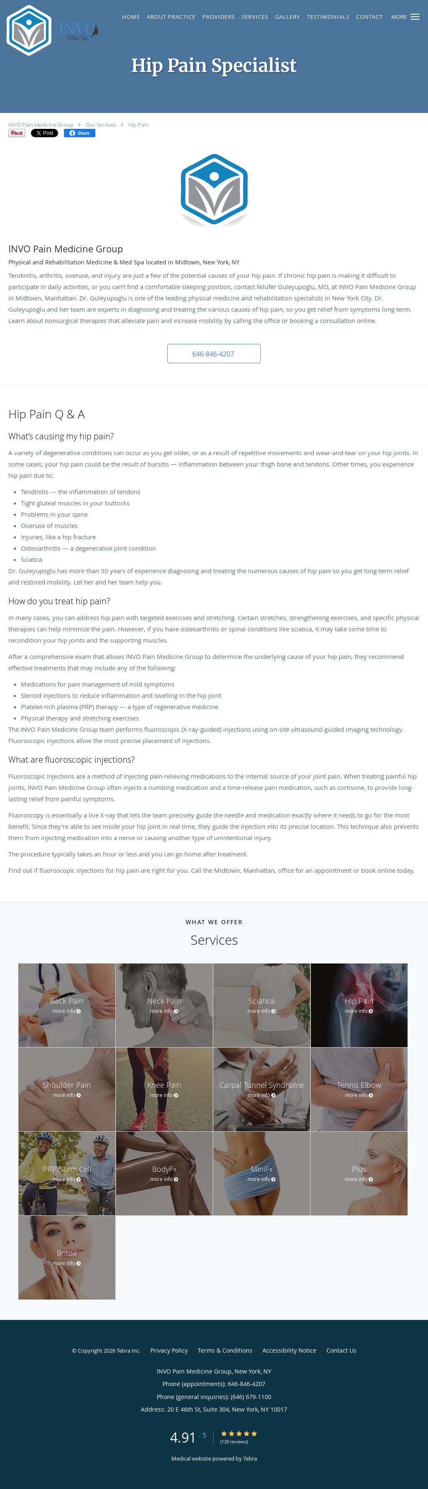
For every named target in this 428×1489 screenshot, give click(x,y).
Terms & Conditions (225, 1350)
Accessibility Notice (289, 1350)
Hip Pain (138, 124)
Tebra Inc (128, 1350)
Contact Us (341, 1350)
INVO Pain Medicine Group (41, 124)
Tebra (250, 1458)
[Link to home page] (53, 30)
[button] (415, 17)
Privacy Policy (169, 1350)
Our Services (101, 124)
